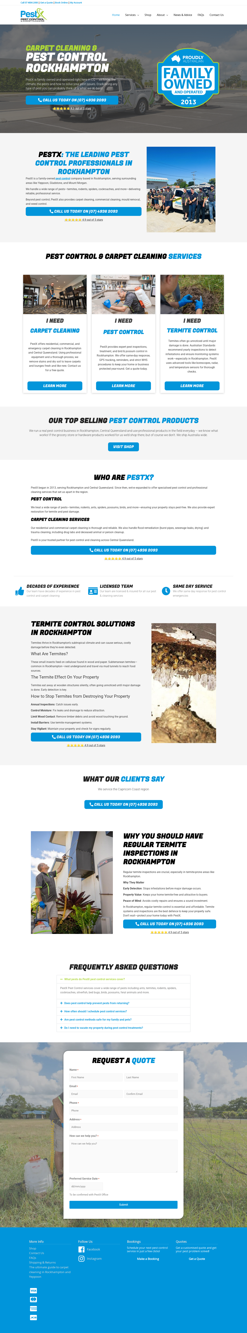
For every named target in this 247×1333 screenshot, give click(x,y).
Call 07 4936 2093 (29, 2)
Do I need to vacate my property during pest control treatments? (103, 1028)
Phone (74, 1104)
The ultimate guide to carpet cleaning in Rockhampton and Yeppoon (48, 1270)
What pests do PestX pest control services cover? (94, 980)
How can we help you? (83, 1137)
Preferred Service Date (84, 1180)
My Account (76, 2)
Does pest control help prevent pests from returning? (96, 1003)
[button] (123, 980)
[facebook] (99, 1251)
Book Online (61, 2)
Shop (32, 1249)
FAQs (32, 1257)
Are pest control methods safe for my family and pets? (98, 1020)
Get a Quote (46, 2)
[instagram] (99, 1259)
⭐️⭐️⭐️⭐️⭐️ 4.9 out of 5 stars (72, 109)
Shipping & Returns (41, 1262)
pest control (63, 179)
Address (75, 1120)
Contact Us (36, 1253)
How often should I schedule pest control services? (95, 1012)
